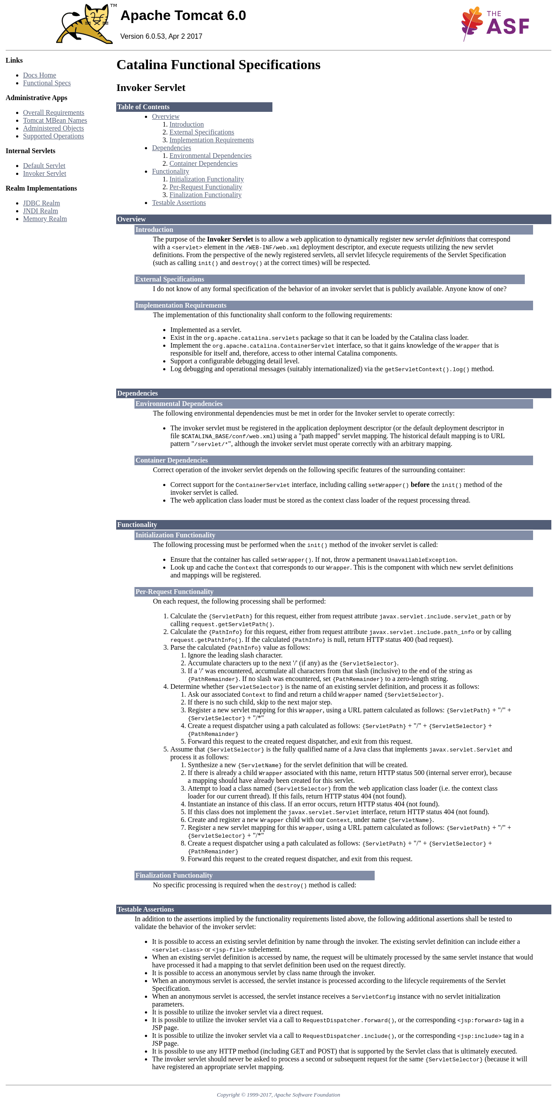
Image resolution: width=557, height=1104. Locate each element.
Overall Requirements (53, 112)
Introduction (186, 124)
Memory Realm (45, 218)
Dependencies (171, 147)
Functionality (170, 171)
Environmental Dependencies (210, 155)
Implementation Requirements (211, 140)
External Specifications (201, 132)
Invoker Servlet (44, 173)
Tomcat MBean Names (55, 120)
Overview (165, 116)
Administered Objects (53, 128)
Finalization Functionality (205, 194)
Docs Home (39, 75)
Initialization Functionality (206, 179)
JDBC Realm (41, 203)
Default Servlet (44, 165)
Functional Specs (47, 83)
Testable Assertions (179, 202)
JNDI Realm (40, 211)
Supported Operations (53, 136)
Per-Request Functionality (205, 187)
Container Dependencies (203, 163)
